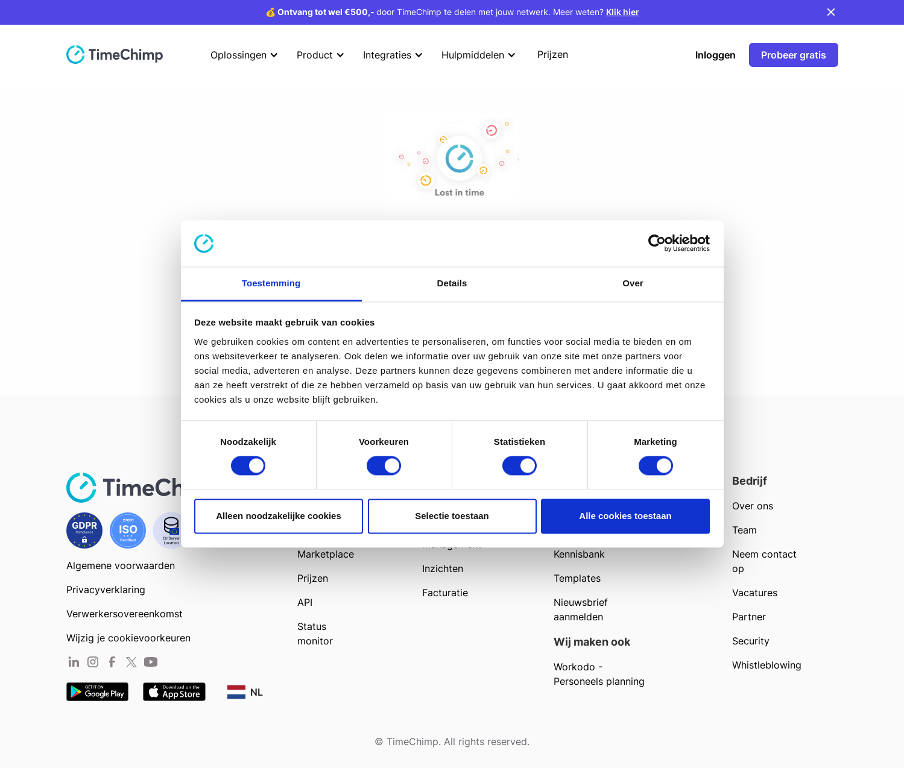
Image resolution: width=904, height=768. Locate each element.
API (304, 602)
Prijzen (312, 578)
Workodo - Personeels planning (599, 674)
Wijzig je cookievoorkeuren (128, 638)
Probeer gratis (793, 55)
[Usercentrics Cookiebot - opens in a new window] (657, 243)
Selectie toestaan (452, 516)
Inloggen (715, 55)
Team (744, 530)
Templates (577, 578)
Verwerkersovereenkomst (124, 614)
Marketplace (325, 554)
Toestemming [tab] (271, 283)
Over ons (752, 506)
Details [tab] (452, 283)
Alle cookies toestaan (625, 516)
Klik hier (622, 12)
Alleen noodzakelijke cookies (278, 516)
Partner (749, 617)
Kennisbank (579, 554)
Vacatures (754, 593)
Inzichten (442, 568)
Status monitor (315, 633)
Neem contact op (764, 561)
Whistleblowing (766, 665)
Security (751, 641)
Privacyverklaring (105, 590)
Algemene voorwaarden (120, 565)
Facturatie (445, 593)
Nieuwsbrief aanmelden (581, 609)
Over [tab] (632, 283)
